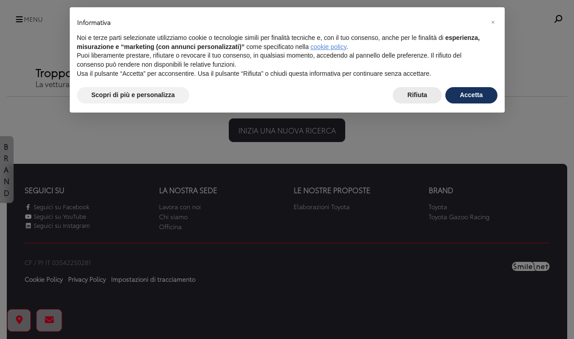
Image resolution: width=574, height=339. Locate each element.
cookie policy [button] (328, 46)
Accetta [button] (471, 94)
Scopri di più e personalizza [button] (133, 94)
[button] (493, 22)
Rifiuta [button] (417, 94)
